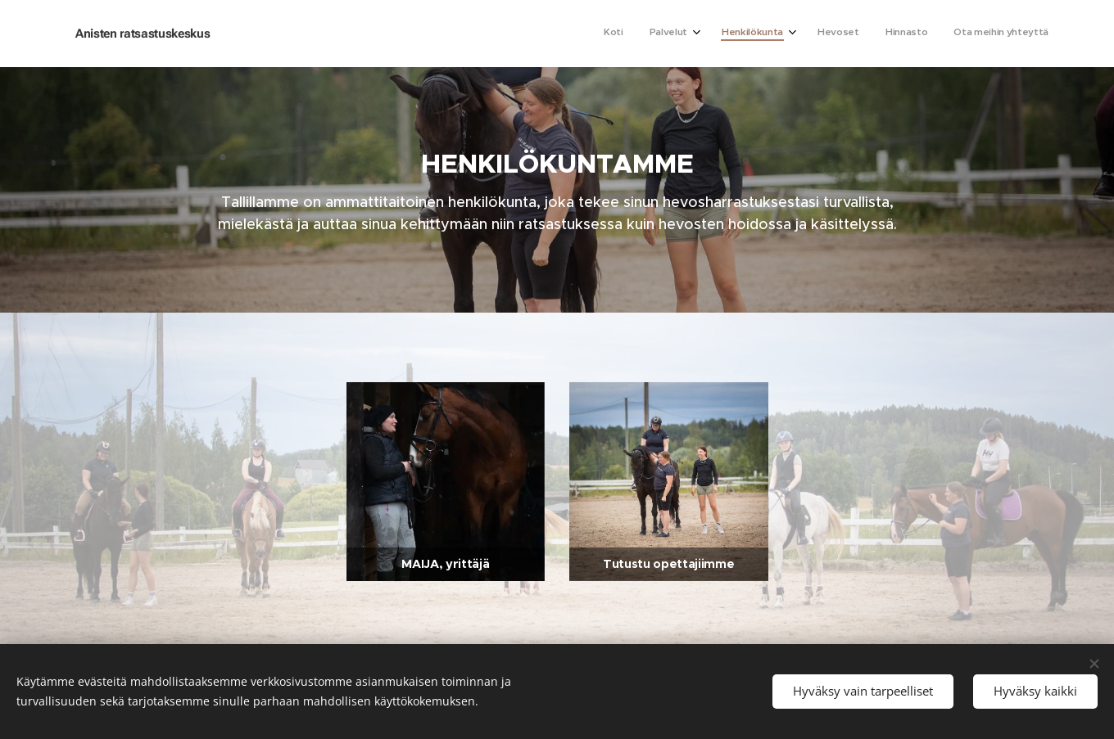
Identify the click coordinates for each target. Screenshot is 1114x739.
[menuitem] (905, 33)
